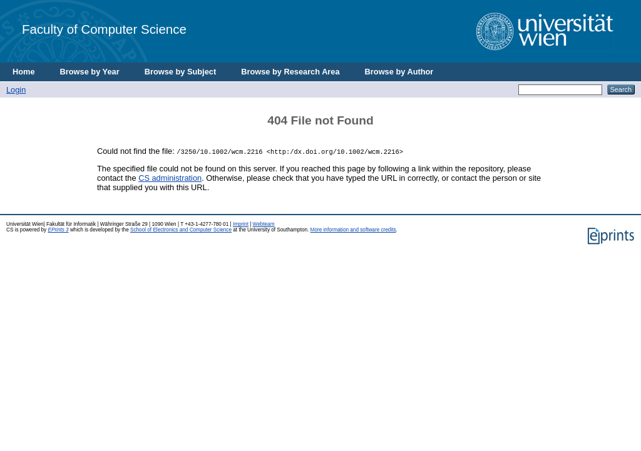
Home (24, 71)
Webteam (264, 224)
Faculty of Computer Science (104, 29)
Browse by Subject (181, 71)
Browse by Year (90, 71)
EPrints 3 (58, 230)
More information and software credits (353, 230)
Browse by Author (399, 71)
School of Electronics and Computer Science (181, 230)
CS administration (170, 178)
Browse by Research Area (290, 71)
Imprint (241, 224)
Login (16, 89)
